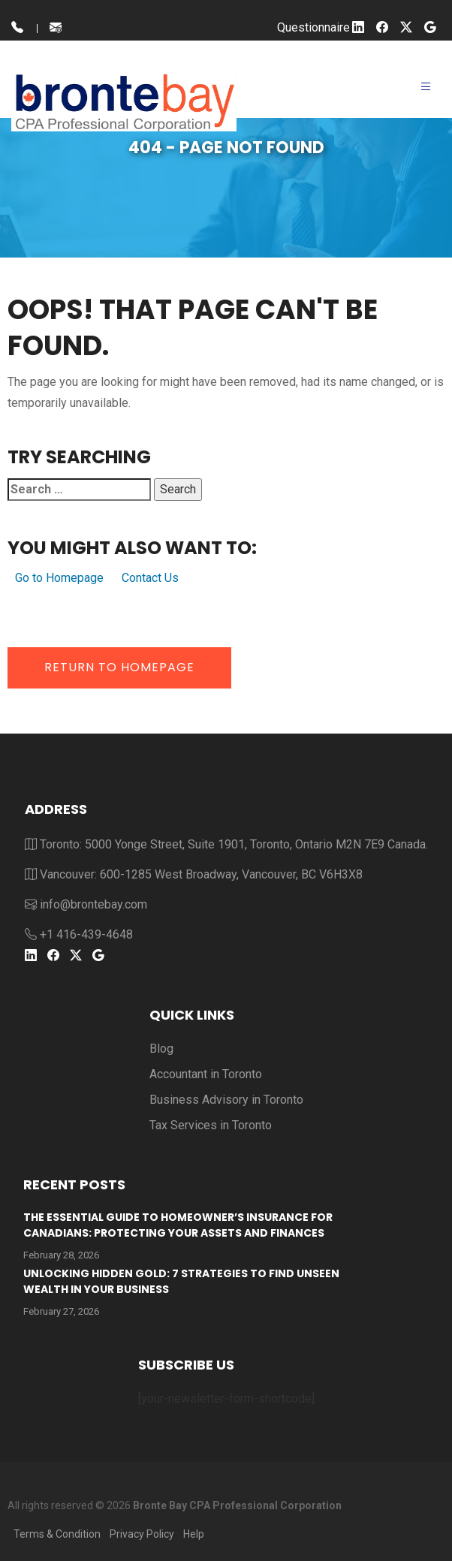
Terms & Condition (57, 1534)
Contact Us (150, 578)
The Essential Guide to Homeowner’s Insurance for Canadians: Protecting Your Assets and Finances (178, 1225)
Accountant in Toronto (205, 1074)
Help (193, 1534)
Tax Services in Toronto (210, 1125)
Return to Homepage (119, 667)
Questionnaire (313, 27)
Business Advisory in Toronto (226, 1099)
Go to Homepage (59, 578)
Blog (161, 1048)
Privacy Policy (142, 1534)
